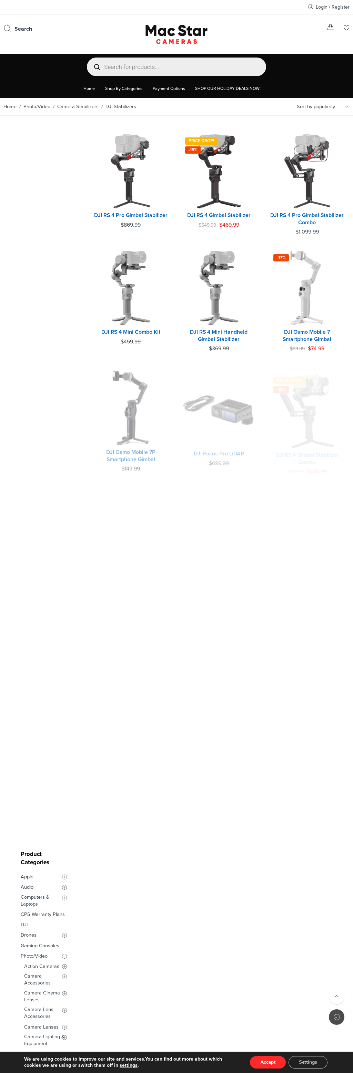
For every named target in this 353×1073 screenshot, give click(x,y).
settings (129, 1065)
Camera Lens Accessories (38, 310)
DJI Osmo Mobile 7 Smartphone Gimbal (308, 331)
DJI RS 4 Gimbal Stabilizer (222, 212)
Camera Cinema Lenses (42, 294)
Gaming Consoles (40, 243)
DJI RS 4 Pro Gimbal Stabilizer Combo (308, 216)
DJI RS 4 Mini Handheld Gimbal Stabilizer (222, 331)
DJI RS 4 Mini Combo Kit (136, 327)
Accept (267, 1062)
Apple (27, 174)
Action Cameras (41, 264)
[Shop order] (323, 106)
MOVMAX (39, 389)
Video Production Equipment (43, 471)
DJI (24, 222)
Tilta (28, 458)
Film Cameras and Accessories (44, 423)
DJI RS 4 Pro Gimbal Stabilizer (136, 216)
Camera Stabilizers (78, 107)
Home (10, 107)
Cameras (34, 410)
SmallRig (33, 448)
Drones (29, 233)
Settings (308, 1062)
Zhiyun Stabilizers (47, 400)
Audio (27, 185)
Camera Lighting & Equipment (44, 337)
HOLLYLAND (37, 437)
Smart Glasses (36, 485)
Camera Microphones (38, 354)
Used (26, 495)
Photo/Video (36, 107)
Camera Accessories (37, 277)
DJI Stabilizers (43, 379)
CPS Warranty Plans (43, 212)
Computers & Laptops (35, 198)
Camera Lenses (41, 325)
